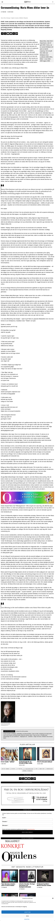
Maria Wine (47, 768)
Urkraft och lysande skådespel (44, 761)
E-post (4, 817)
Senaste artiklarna (22, 731)
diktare (16, 768)
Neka (27, 916)
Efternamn (5, 825)
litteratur (23, 768)
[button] (53, 898)
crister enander (8, 768)
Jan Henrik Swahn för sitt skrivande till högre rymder (25, 762)
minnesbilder (22, 770)
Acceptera (27, 912)
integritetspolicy (31, 829)
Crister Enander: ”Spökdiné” (8, 761)
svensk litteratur (31, 770)
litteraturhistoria (33, 768)
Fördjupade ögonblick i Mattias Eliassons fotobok (44, 884)
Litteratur (3, 12)
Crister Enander (9, 731)
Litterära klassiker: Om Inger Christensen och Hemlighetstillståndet (27, 885)
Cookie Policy (26, 919)
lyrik (41, 768)
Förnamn (4, 821)
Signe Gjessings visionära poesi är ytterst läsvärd (8, 884)
